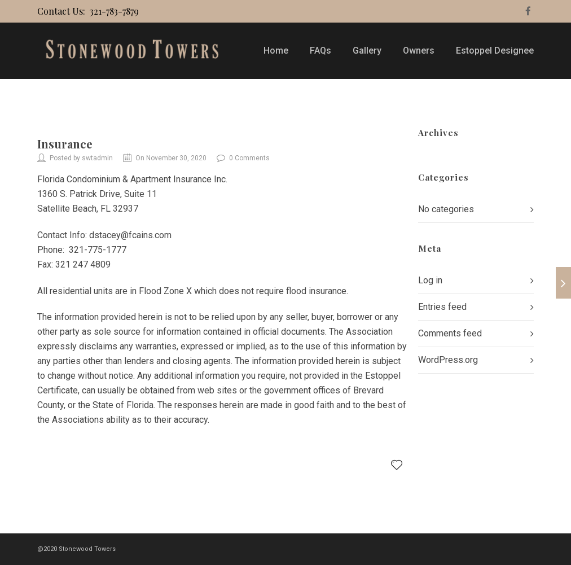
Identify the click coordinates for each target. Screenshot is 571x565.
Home (275, 50)
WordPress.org (448, 359)
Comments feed (450, 333)
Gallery (367, 50)
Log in (430, 280)
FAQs (320, 50)
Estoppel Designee (495, 50)
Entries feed (442, 306)
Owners (418, 50)
